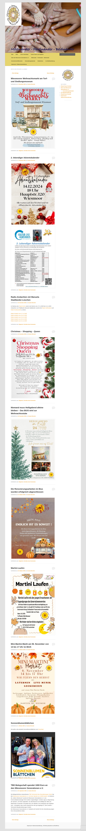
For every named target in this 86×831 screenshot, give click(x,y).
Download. (41, 729)
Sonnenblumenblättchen (22, 723)
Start (12, 54)
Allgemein (21, 150)
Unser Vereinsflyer (24, 54)
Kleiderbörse (40, 61)
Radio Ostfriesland (46, 308)
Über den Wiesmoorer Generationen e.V (20, 57)
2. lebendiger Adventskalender (25, 158)
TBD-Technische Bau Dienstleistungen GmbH (40, 794)
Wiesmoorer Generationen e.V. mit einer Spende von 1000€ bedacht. (30, 796)
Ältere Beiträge (15, 73)
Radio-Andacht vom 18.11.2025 (19, 315)
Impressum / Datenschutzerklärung (19, 64)
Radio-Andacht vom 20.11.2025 (19, 319)
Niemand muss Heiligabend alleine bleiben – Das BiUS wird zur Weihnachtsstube (27, 410)
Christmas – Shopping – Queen (25, 331)
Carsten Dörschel (31, 84)
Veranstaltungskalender (30, 61)
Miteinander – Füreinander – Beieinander (40, 57)
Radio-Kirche (22, 306)
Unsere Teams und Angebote (37, 54)
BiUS (17, 54)
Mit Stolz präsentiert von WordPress (51, 825)
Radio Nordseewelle (16, 309)
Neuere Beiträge (51, 73)
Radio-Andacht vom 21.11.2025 (19, 320)
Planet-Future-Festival (66, 86)
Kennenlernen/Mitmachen (16, 61)
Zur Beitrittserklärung (50, 61)
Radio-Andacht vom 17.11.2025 (19, 313)
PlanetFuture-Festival (66, 94)
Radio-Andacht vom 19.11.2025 (19, 317)
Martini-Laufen (17, 568)
